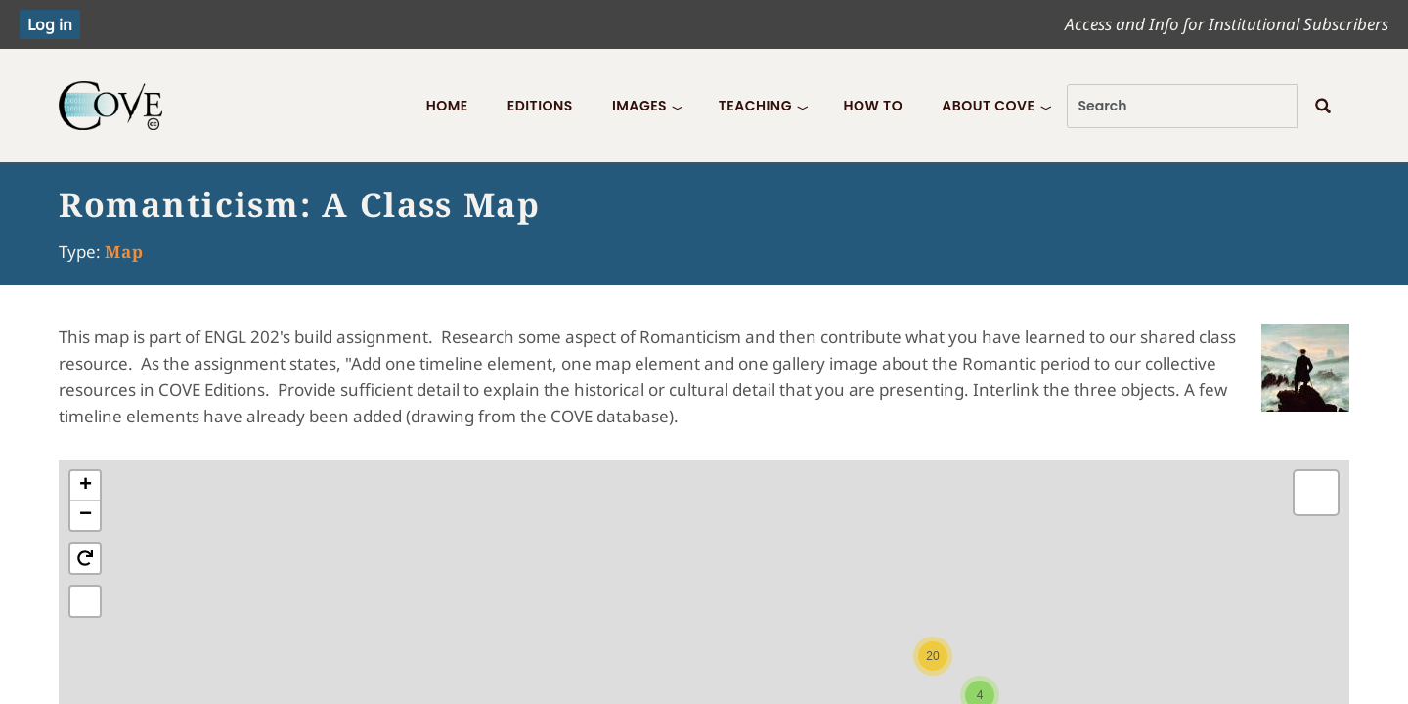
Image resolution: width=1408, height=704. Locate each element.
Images (639, 105)
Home (447, 105)
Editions (540, 105)
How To (872, 105)
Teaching (755, 105)
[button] (932, 656)
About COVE (988, 105)
